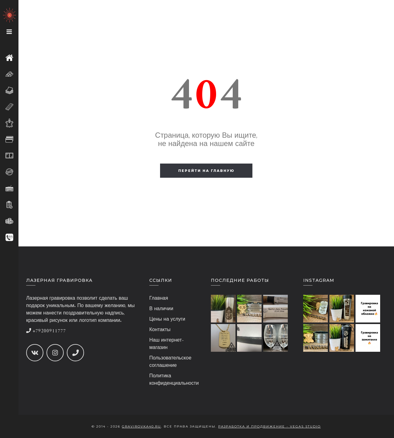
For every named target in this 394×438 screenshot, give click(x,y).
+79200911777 (46, 331)
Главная (158, 298)
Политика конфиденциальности (174, 379)
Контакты (160, 330)
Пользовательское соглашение (170, 362)
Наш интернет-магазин (166, 344)
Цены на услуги (167, 319)
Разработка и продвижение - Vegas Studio (269, 426)
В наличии (161, 309)
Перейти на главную (206, 170)
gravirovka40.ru (141, 426)
